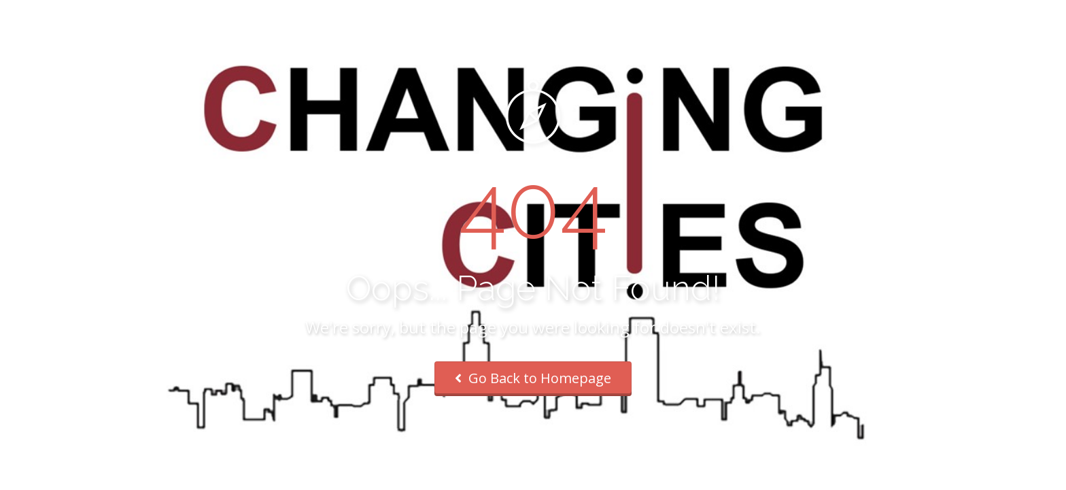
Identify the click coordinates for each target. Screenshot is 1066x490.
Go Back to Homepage (533, 378)
